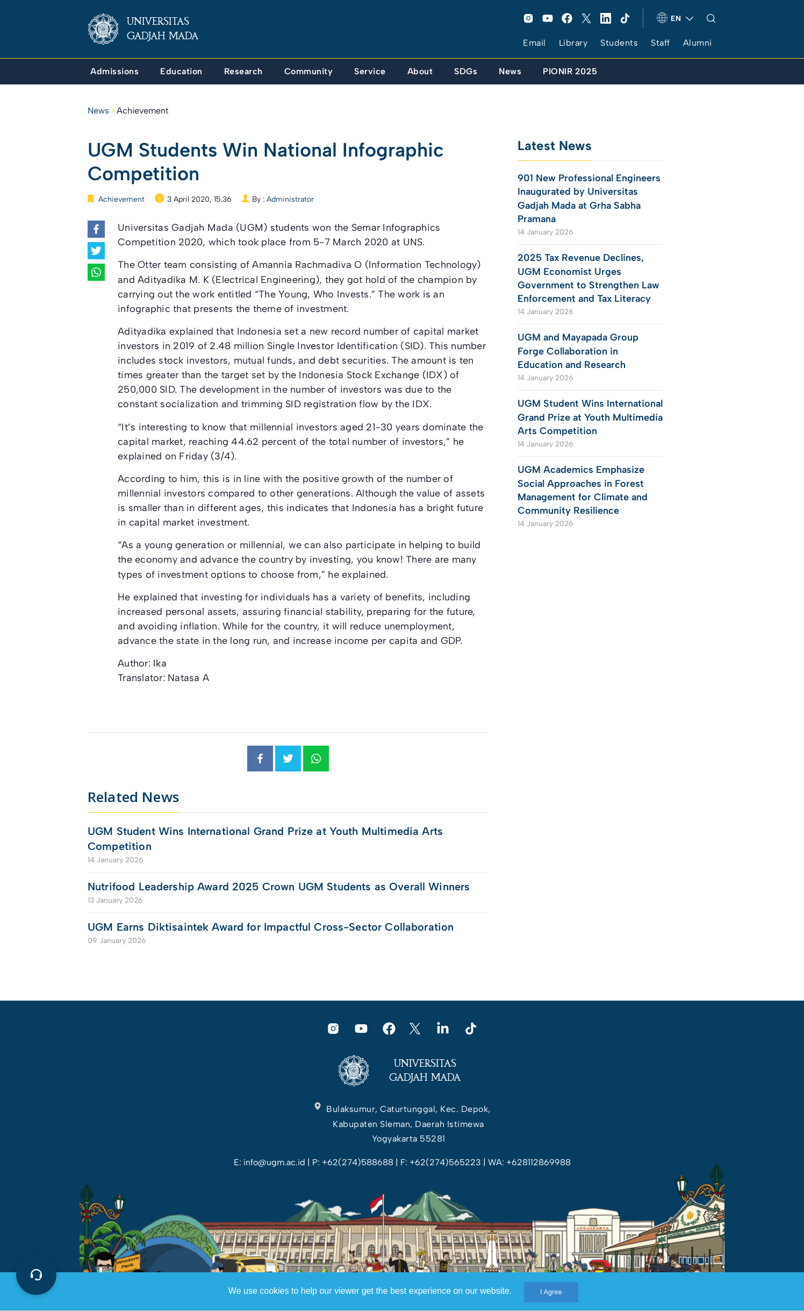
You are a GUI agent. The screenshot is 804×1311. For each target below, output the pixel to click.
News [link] (98, 110)
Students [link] (619, 43)
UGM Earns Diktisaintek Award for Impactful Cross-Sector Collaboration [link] (271, 926)
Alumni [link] (697, 43)
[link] (152, 29)
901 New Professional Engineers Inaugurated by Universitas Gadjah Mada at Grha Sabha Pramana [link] (589, 198)
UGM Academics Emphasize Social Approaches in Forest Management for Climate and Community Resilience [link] (583, 490)
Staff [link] (660, 43)
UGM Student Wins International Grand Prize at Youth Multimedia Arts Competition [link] (265, 839)
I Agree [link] (551, 1292)
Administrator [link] (290, 199)
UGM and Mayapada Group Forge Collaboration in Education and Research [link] (578, 350)
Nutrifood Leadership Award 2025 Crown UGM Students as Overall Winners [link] (279, 886)
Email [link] (534, 43)
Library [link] (573, 43)
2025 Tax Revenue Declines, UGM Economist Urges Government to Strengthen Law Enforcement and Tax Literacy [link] (588, 278)
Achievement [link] (143, 110)
